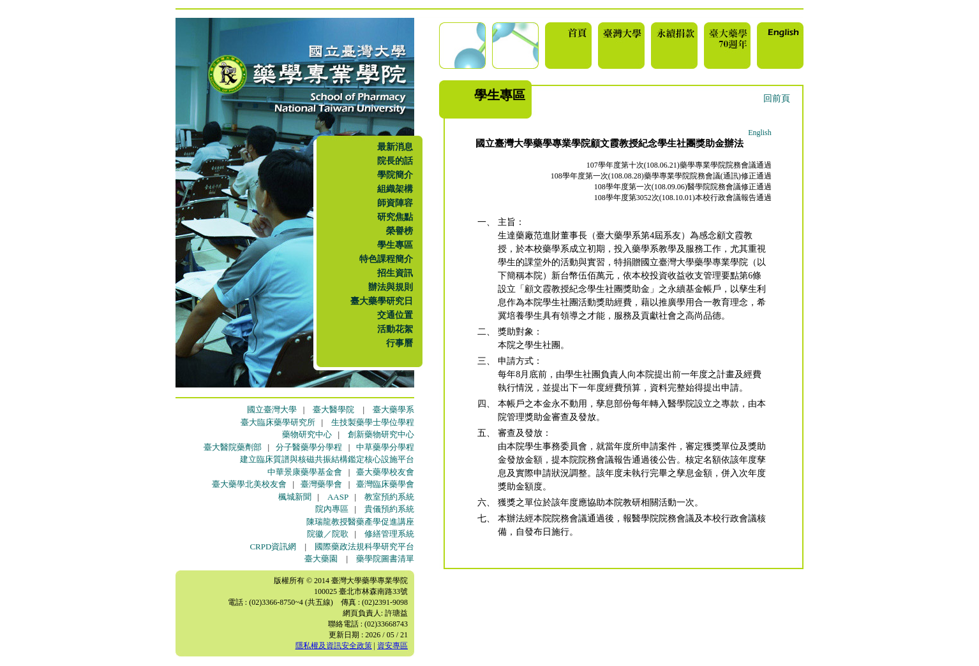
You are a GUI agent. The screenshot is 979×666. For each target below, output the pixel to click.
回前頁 (776, 98)
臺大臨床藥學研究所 (278, 422)
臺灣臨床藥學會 (385, 484)
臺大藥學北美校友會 (249, 484)
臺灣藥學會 (321, 484)
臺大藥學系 (393, 409)
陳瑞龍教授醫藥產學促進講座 (360, 521)
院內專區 (331, 509)
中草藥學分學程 (385, 447)
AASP (337, 497)
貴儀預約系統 (389, 509)
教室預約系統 (389, 497)
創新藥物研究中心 (381, 434)
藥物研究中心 (307, 434)
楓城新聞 (294, 497)
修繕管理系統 (389, 534)
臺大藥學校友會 (385, 472)
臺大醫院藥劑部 (233, 447)
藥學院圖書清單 (385, 558)
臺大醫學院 (333, 409)
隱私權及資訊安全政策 (333, 645)
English (760, 132)
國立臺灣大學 (272, 409)
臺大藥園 (321, 558)
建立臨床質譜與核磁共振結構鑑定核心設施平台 (327, 459)
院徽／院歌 (327, 534)
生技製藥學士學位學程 (372, 422)
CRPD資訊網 (273, 546)
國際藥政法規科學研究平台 (364, 546)
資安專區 (392, 645)
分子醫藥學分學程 (309, 447)
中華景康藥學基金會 (304, 472)
